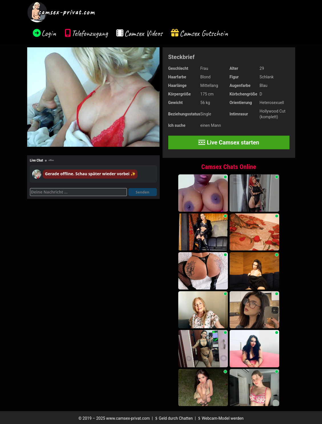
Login (48, 33)
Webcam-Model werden (220, 418)
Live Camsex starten (228, 142)
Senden (142, 192)
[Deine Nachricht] (78, 192)
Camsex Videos (143, 33)
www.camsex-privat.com (128, 418)
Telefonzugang (90, 33)
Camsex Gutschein (204, 33)
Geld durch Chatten (173, 418)
